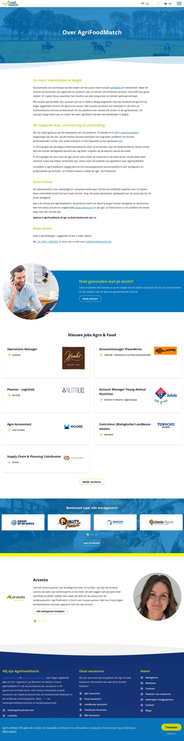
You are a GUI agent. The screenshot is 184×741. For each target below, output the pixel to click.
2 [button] (92, 534)
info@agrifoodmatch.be (98, 241)
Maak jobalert (90, 298)
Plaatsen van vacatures (158, 694)
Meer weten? (9, 731)
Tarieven (150, 688)
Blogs (148, 710)
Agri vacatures (92, 693)
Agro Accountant (19, 424)
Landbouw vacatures (95, 704)
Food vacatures (10, 677)
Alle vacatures (92, 715)
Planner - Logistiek (20, 389)
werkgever (116, 87)
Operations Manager (22, 349)
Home (145, 671)
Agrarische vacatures (34, 677)
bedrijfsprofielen (129, 132)
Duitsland (142, 3)
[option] (23, 522)
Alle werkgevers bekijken (50, 611)
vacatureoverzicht (84, 207)
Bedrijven (150, 683)
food (45, 698)
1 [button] (88, 534)
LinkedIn (12, 715)
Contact (149, 704)
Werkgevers (151, 677)
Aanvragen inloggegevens (159, 699)
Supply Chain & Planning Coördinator (34, 456)
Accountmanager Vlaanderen (120, 349)
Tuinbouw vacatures (95, 709)
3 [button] (96, 534)
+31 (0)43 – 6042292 (47, 241)
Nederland (147, 3)
